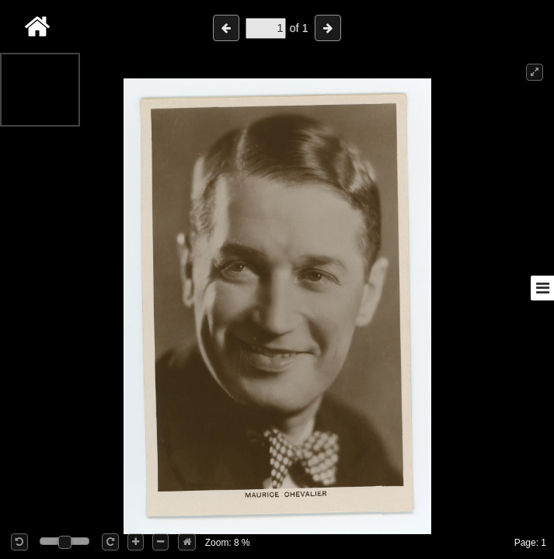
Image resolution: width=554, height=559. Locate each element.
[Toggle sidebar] (542, 288)
